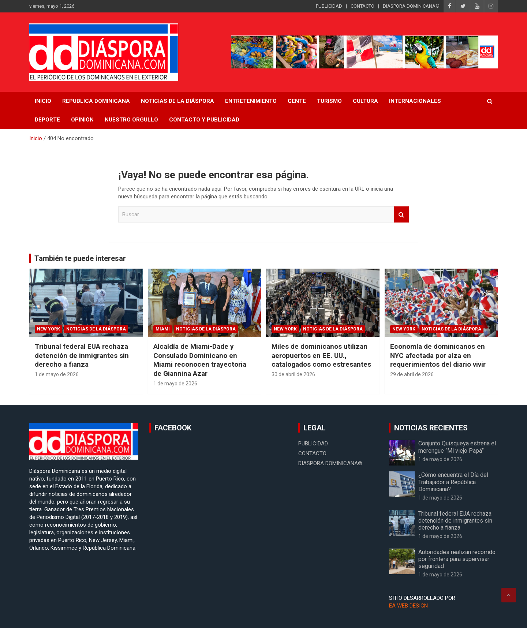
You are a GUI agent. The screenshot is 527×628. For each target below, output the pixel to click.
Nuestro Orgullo (131, 119)
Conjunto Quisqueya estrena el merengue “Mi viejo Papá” (457, 447)
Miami (163, 329)
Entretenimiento (251, 101)
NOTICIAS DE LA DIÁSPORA (177, 101)
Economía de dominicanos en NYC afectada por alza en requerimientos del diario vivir (438, 355)
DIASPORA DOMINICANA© (411, 6)
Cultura (365, 101)
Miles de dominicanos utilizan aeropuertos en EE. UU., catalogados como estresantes (321, 355)
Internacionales (415, 101)
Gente (297, 101)
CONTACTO (362, 6)
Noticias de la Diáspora (96, 329)
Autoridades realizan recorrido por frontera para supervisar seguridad (457, 559)
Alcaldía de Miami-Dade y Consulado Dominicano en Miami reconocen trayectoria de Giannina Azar (199, 360)
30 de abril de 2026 (293, 374)
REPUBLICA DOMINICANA (96, 101)
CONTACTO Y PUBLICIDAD (204, 119)
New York (48, 329)
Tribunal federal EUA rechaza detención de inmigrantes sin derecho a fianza (82, 355)
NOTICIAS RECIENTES (431, 427)
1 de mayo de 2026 (57, 374)
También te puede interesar (80, 258)
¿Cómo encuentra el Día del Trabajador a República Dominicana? (453, 481)
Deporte (47, 119)
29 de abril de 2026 (412, 374)
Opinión (82, 119)
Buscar (401, 214)
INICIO (43, 101)
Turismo (329, 101)
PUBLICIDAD (329, 6)
